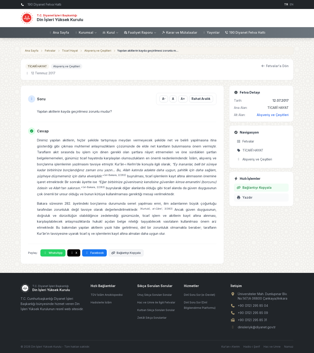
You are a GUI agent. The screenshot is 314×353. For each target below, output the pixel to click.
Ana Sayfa (59, 32)
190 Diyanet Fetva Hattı (245, 32)
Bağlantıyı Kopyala (126, 252)
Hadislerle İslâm (101, 302)
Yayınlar (211, 32)
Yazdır (244, 197)
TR (286, 4)
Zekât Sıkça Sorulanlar (151, 317)
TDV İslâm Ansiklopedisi (107, 294)
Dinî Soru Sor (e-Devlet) (199, 294)
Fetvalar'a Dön (275, 66)
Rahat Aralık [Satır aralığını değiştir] (201, 99)
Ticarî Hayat (70, 50)
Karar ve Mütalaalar (179, 32)
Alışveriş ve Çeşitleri (97, 50)
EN (291, 4)
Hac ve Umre (272, 346)
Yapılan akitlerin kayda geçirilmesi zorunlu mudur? (148, 50)
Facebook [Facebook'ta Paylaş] (94, 252)
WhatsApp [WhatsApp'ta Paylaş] (53, 252)
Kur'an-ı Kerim (230, 346)
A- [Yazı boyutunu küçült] (163, 99)
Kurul (110, 32)
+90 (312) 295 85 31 (252, 320)
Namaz (288, 346)
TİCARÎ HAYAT (37, 66)
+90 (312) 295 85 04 (253, 305)
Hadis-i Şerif (251, 346)
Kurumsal (85, 32)
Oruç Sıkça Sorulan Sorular (154, 294)
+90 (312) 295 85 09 (253, 313)
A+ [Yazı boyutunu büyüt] (183, 99)
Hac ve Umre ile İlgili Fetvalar (156, 302)
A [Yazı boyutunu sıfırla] (173, 99)
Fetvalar (50, 50)
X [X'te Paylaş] (74, 252)
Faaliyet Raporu (140, 32)
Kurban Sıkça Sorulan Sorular (156, 310)
